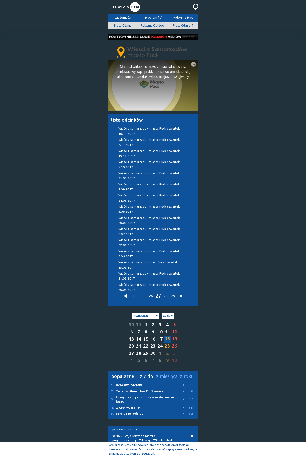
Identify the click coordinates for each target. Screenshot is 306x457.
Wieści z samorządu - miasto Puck (149, 131)
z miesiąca (167, 376)
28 (166, 296)
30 (131, 324)
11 (167, 331)
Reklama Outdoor (153, 25)
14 (138, 339)
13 (131, 339)
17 (160, 339)
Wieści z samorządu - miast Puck (148, 265)
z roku (187, 376)
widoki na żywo (183, 17)
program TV (153, 17)
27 (158, 296)
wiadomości (123, 17)
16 (153, 339)
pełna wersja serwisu (126, 429)
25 (143, 296)
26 (151, 296)
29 (173, 296)
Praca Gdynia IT (183, 25)
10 (160, 331)
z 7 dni (147, 376)
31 (138, 324)
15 (145, 339)
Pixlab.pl (166, 440)
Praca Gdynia (122, 25)
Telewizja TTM (149, 440)
